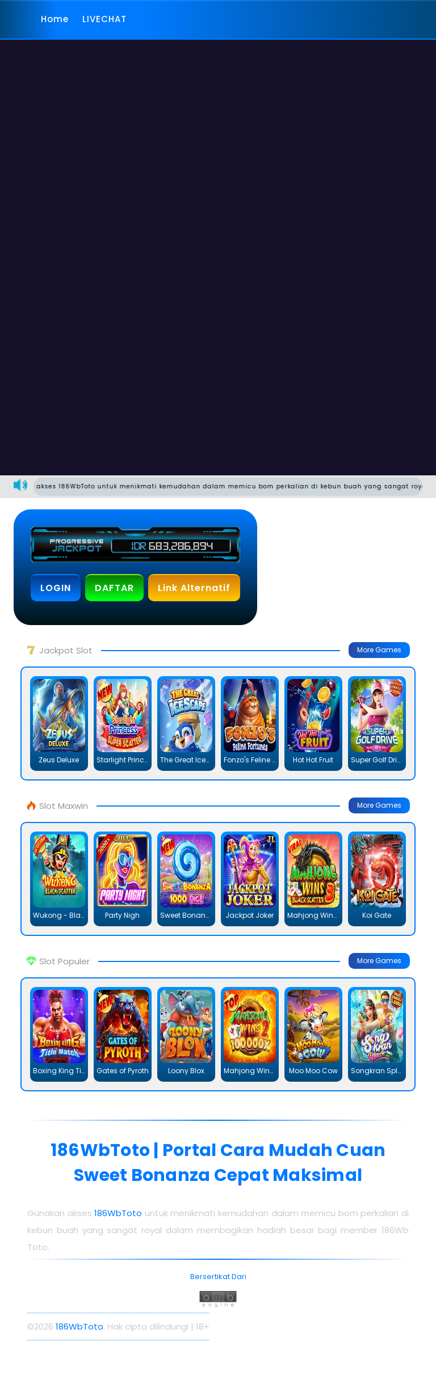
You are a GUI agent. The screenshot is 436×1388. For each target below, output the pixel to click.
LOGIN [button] (55, 587)
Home (55, 19)
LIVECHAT (104, 19)
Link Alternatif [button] (194, 587)
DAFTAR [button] (114, 587)
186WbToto (119, 1213)
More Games (379, 650)
